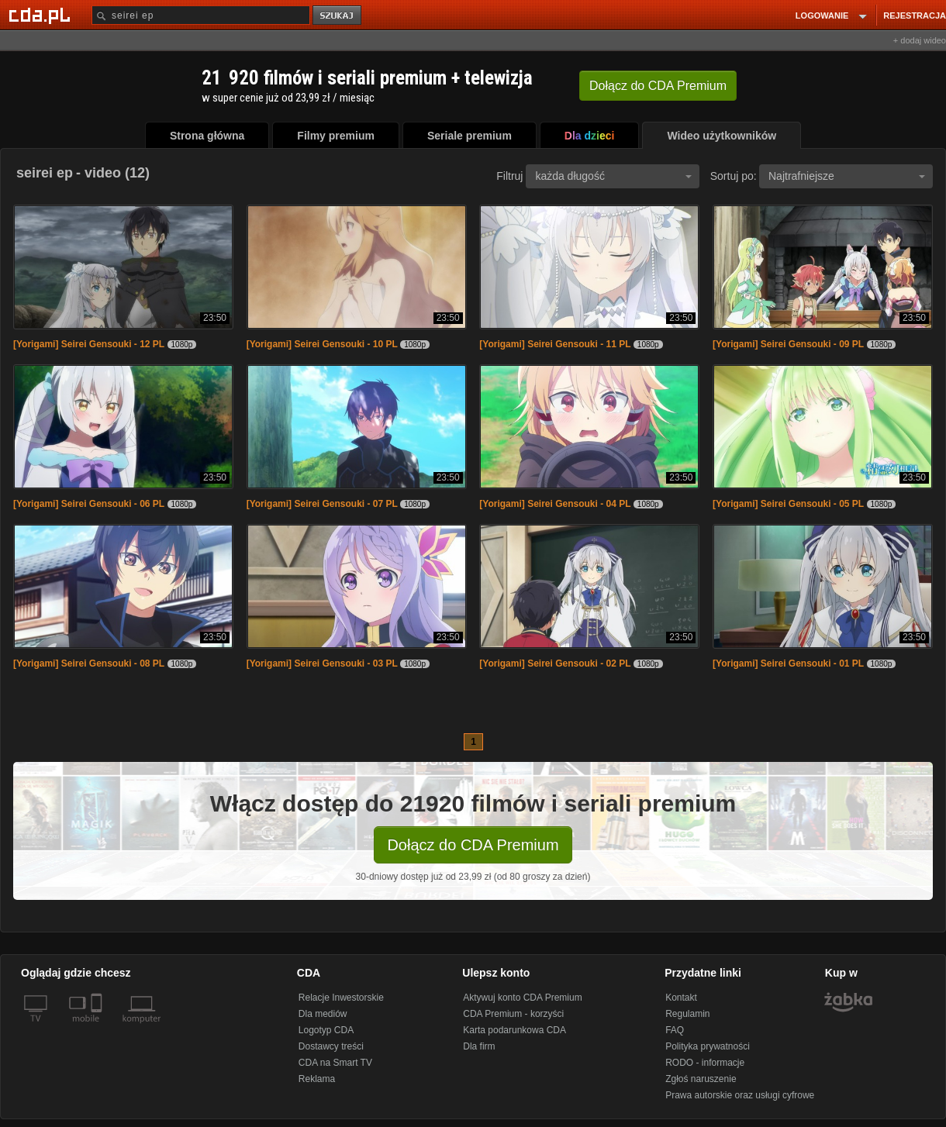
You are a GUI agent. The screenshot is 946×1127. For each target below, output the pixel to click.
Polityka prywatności (707, 1046)
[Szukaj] (200, 15)
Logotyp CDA (326, 1030)
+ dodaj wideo (919, 40)
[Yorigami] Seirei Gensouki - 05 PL (788, 503)
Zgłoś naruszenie (700, 1079)
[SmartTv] (98, 1027)
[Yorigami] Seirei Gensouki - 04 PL (554, 503)
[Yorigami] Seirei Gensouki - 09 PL (788, 344)
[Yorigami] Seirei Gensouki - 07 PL (322, 503)
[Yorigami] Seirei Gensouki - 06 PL (88, 503)
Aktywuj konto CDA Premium (522, 997)
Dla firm (479, 1046)
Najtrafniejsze (846, 176)
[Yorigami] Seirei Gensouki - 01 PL (788, 663)
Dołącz (658, 85)
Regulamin (687, 1013)
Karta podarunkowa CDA (514, 1030)
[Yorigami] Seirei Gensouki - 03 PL (322, 663)
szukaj (338, 15)
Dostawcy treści (331, 1046)
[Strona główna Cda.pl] (42, 14)
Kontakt (681, 997)
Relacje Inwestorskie (341, 997)
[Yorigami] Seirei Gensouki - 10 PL (322, 344)
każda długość (613, 176)
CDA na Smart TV (335, 1062)
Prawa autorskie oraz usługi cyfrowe (739, 1095)
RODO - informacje (704, 1062)
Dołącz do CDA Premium (472, 844)
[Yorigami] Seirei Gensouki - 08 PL (88, 663)
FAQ (674, 1030)
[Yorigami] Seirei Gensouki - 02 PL (554, 663)
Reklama (317, 1079)
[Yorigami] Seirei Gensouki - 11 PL (554, 344)
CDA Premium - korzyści (513, 1013)
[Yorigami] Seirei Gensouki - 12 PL (88, 344)
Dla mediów (323, 1013)
